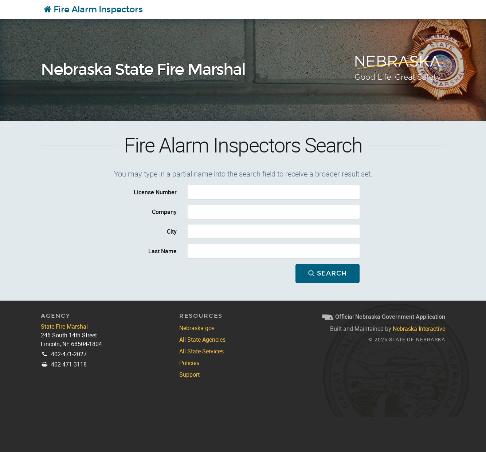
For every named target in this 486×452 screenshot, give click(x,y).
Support (189, 374)
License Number (155, 192)
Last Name (162, 251)
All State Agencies (202, 340)
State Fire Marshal (64, 326)
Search (327, 273)
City (172, 231)
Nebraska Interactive (419, 329)
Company (164, 212)
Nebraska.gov (197, 328)
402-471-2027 (69, 354)
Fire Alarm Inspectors (93, 9)
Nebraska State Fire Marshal (143, 70)
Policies (189, 363)
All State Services (201, 351)
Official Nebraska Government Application (383, 317)
